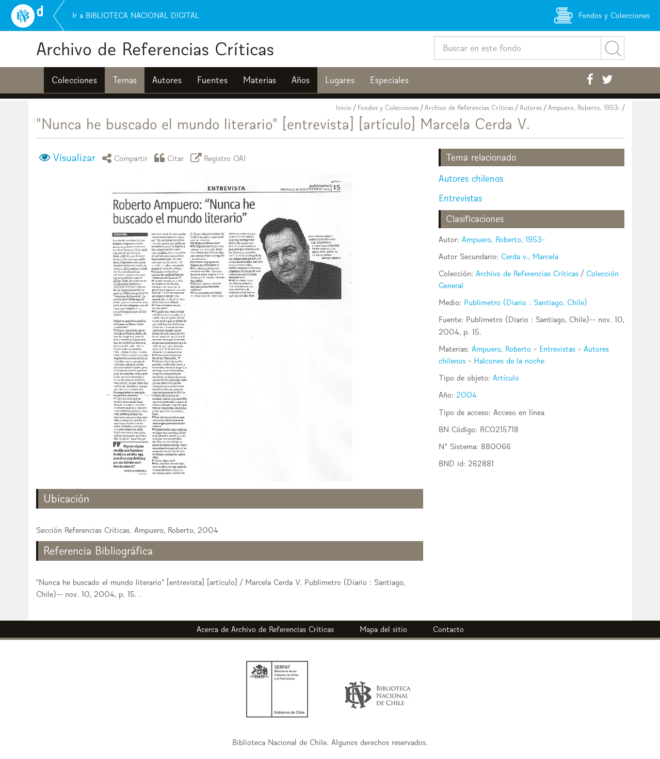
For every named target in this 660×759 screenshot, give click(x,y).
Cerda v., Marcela (529, 256)
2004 (466, 395)
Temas (124, 80)
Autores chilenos (471, 178)
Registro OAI (219, 157)
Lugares (340, 80)
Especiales (389, 80)
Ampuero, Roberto (501, 349)
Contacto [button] (448, 629)
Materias (259, 80)
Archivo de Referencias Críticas (155, 48)
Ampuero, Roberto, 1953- (584, 107)
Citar (170, 157)
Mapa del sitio (383, 629)
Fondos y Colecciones (388, 107)
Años (301, 80)
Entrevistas (460, 198)
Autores (167, 80)
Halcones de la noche (509, 361)
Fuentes (212, 80)
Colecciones (74, 80)
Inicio (343, 107)
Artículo (506, 378)
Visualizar (74, 157)
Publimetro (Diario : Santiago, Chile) (525, 302)
